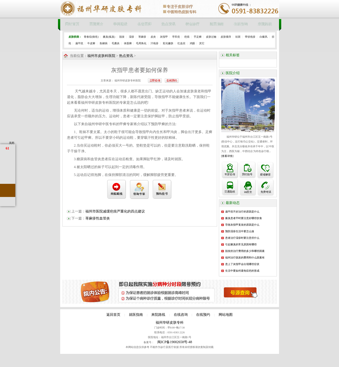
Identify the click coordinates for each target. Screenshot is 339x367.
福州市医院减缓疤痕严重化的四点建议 (115, 211)
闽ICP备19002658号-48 (174, 342)
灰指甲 (164, 36)
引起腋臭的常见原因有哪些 (241, 244)
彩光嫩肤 (168, 43)
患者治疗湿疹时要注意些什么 (242, 237)
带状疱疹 (250, 36)
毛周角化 (141, 43)
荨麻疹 (142, 36)
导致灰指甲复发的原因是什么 (242, 224)
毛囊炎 (115, 43)
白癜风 (263, 36)
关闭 (11, 142)
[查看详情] (227, 156)
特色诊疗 (193, 24)
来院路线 (265, 24)
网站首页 (72, 24)
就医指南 (217, 24)
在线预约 (203, 314)
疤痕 (187, 36)
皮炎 (153, 36)
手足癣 (198, 36)
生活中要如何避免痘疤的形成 (242, 270)
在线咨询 (241, 24)
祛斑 (238, 36)
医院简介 (96, 24)
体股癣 (128, 43)
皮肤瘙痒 (226, 36)
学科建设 (120, 24)
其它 (201, 43)
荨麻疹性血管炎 (97, 218)
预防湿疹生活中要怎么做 (239, 231)
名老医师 (144, 24)
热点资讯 (169, 24)
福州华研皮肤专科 (170, 322)
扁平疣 (79, 43)
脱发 (122, 36)
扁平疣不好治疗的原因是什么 (242, 211)
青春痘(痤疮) (91, 36)
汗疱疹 (154, 43)
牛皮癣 (91, 43)
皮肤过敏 (211, 36)
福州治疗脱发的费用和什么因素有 (245, 257)
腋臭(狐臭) (109, 36)
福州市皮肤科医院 (101, 56)
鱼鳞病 (103, 43)
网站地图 (226, 314)
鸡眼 (192, 43)
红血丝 (181, 43)
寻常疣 (176, 36)
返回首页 (113, 314)
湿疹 (131, 36)
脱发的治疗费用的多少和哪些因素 (245, 251)
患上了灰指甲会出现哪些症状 (242, 264)
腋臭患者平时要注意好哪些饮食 (243, 218)
